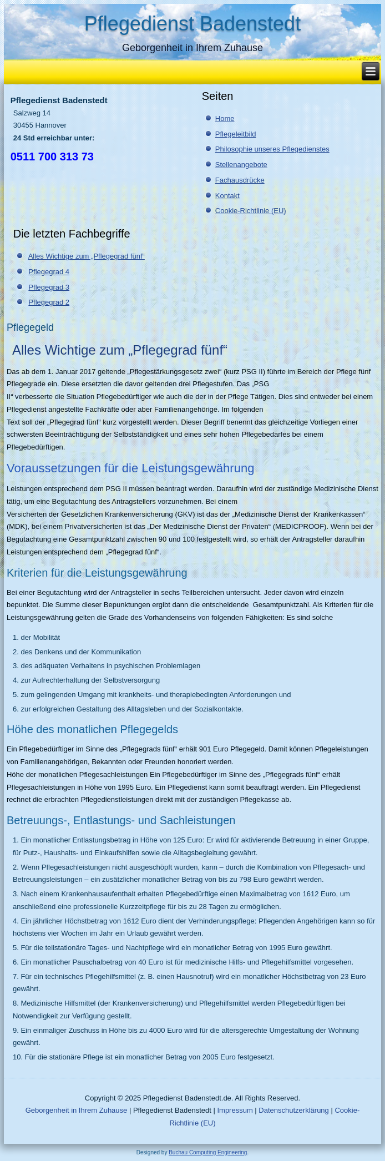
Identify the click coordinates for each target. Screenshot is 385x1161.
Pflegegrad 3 (48, 287)
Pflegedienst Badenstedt (192, 23)
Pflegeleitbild (235, 134)
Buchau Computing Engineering (208, 1152)
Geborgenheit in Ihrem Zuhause (77, 1110)
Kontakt (227, 195)
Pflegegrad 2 (48, 302)
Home (225, 118)
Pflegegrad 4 (48, 271)
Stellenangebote (241, 164)
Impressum (234, 1110)
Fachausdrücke (240, 180)
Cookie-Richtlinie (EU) (250, 210)
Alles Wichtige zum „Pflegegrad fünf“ (86, 256)
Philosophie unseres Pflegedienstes (272, 149)
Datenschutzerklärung (293, 1110)
